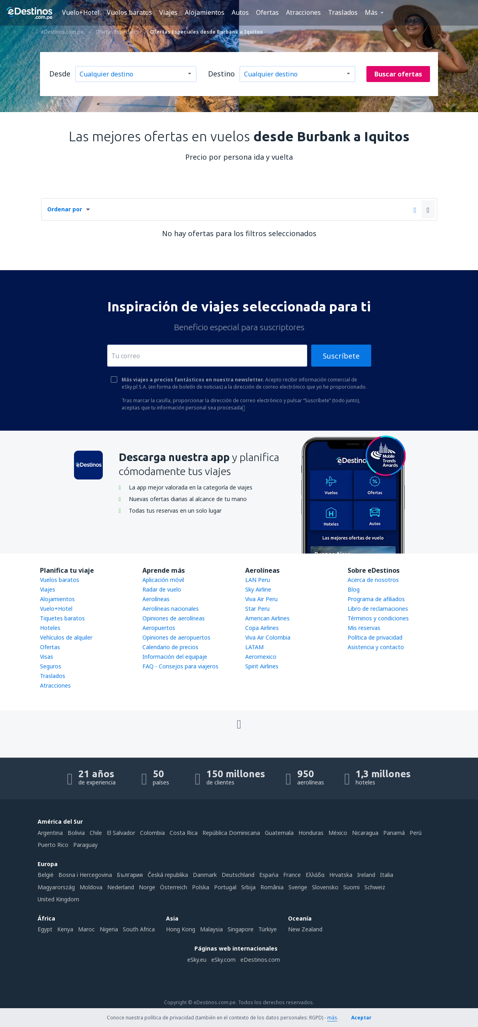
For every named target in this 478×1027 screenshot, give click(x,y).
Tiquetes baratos (62, 618)
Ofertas (267, 12)
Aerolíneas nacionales (170, 608)
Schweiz (374, 887)
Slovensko (325, 887)
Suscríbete (341, 356)
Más (371, 12)
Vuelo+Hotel (81, 12)
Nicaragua (365, 832)
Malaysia (211, 929)
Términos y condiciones (378, 618)
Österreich (173, 887)
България (130, 875)
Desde (59, 73)
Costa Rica (184, 832)
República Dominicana (231, 832)
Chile (96, 832)
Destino (221, 73)
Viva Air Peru (261, 599)
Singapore (241, 929)
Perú (416, 832)
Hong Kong (180, 929)
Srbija (248, 887)
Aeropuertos (158, 628)
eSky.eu (196, 959)
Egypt (45, 929)
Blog (354, 589)
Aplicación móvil (163, 580)
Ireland (366, 875)
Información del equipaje (174, 656)
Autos (240, 12)
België (46, 875)
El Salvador (121, 832)
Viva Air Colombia (267, 637)
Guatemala (279, 832)
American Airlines (267, 618)
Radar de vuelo (161, 589)
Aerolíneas (156, 599)
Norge (147, 887)
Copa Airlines (262, 628)
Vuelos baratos (129, 12)
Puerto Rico (53, 844)
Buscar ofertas (398, 74)
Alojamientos (204, 12)
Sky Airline (258, 589)
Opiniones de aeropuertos (176, 637)
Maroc (86, 929)
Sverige (297, 887)
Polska (200, 887)
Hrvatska (340, 875)
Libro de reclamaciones (378, 608)
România (272, 887)
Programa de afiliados (376, 599)
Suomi (351, 887)
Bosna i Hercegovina (85, 875)
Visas (46, 656)
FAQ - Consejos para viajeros (180, 666)
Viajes (168, 12)
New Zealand (305, 929)
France (292, 875)
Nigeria (109, 929)
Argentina (50, 832)
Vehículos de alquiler (66, 637)
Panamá (394, 832)
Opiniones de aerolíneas (173, 618)
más (332, 1017)
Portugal (225, 887)
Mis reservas (364, 628)
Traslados (343, 12)
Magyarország (56, 887)
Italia (386, 875)
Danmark (205, 875)
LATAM (254, 647)
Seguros (50, 666)
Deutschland (238, 875)
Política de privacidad (375, 637)
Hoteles (50, 628)
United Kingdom (58, 899)
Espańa (268, 875)
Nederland (120, 887)
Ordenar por (64, 209)
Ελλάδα (315, 875)
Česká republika (168, 875)
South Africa (139, 929)
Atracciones (303, 12)
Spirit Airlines (261, 666)
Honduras (311, 832)
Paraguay (85, 844)
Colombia (152, 832)
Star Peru (257, 608)
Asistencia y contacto (376, 647)
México (337, 832)
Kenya (65, 929)
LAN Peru (257, 580)
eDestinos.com (260, 959)
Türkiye (267, 929)
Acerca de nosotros (373, 580)
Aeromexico (260, 656)
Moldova (91, 887)
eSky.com (223, 959)
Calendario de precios (170, 647)
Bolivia (76, 832)
